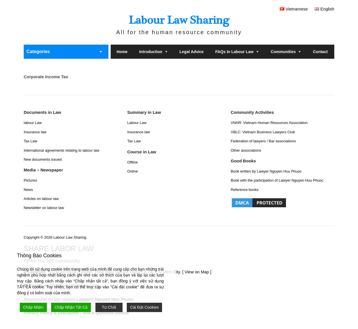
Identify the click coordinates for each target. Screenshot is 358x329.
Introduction (150, 51)
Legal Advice (192, 51)
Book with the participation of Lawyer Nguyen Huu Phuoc (277, 180)
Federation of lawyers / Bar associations (263, 141)
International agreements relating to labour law (61, 150)
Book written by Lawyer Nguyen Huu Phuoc (266, 171)
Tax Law (30, 141)
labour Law (33, 123)
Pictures (30, 180)
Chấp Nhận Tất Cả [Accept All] (71, 307)
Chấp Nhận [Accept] (33, 307)
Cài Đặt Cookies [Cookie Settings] (144, 307)
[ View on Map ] (196, 271)
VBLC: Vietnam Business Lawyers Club (263, 132)
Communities (283, 51)
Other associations (246, 150)
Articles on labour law (41, 199)
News (28, 190)
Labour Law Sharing (179, 20)
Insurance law (35, 132)
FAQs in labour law (234, 51)
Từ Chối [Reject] (109, 307)
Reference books (244, 190)
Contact (320, 51)
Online (132, 171)
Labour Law (137, 123)
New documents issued (43, 159)
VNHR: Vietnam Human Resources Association (269, 123)
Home (122, 51)
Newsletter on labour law (44, 208)
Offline (132, 162)
